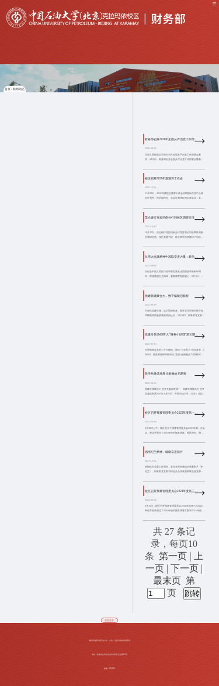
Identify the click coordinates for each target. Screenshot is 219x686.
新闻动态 (19, 89)
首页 (8, 89)
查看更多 (109, 620)
